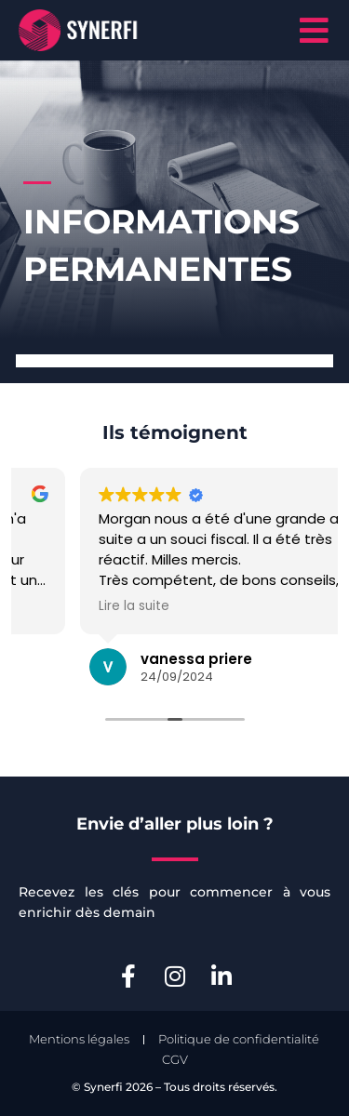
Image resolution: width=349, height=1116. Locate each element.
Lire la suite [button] (216, 606)
